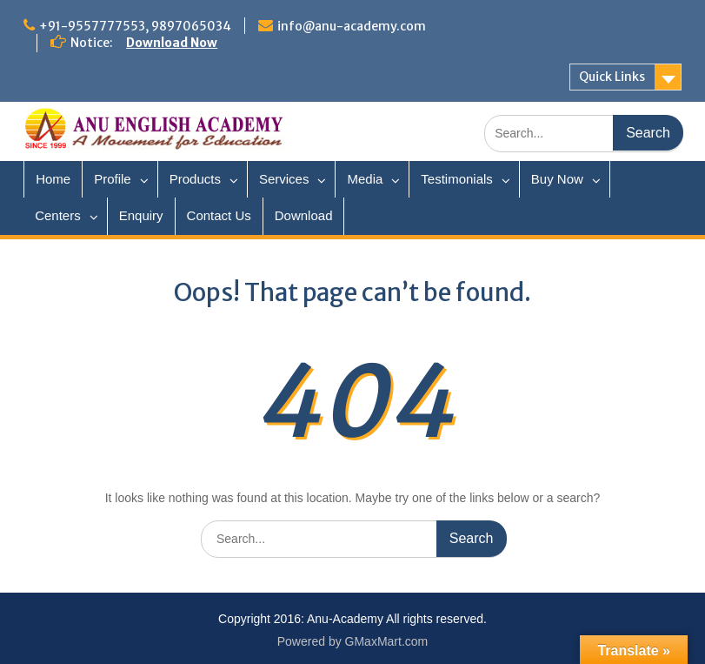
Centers (58, 215)
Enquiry (141, 215)
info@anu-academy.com (351, 26)
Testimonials (457, 178)
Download (304, 215)
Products (195, 178)
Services (284, 178)
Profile (112, 178)
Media (364, 178)
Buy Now (557, 178)
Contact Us (219, 215)
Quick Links (612, 76)
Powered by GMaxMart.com (353, 641)
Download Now (171, 42)
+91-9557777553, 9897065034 (135, 26)
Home (53, 178)
